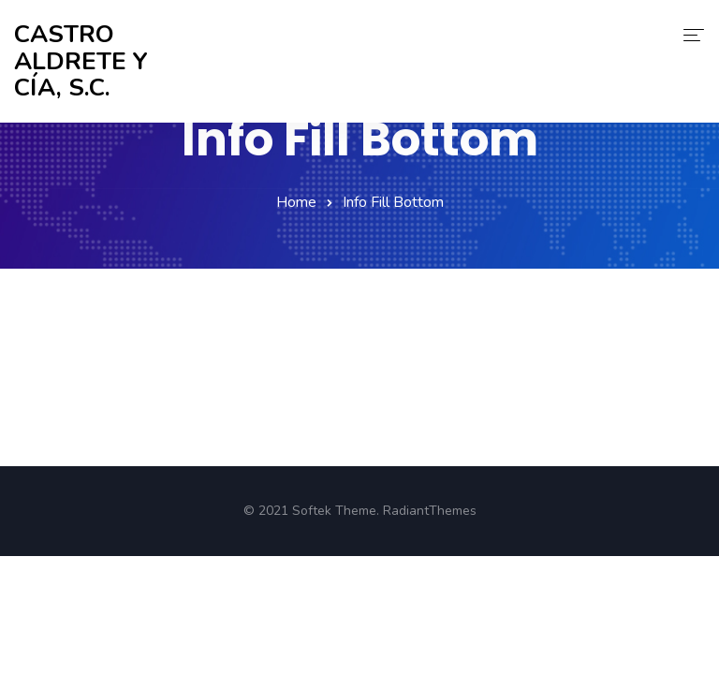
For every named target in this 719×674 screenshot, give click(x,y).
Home (296, 202)
